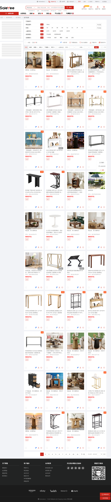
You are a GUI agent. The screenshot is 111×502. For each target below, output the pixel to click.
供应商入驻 (48, 470)
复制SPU (103, 42)
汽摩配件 (70, 13)
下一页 (83, 454)
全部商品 (23, 13)
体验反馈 (26, 481)
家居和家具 (9, 17)
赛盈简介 (4, 468)
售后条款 (26, 470)
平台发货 (49, 34)
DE (57, 27)
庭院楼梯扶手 (31, 10)
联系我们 (4, 476)
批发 (55, 37)
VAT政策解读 (27, 478)
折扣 (40, 13)
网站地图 (69, 499)
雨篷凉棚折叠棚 (45, 10)
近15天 (54, 31)
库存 (53, 47)
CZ (67, 27)
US (47, 27)
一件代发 (49, 37)
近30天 (61, 31)
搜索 (69, 7)
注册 (84, 1)
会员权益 (104, 1)
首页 (1, 17)
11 (77, 454)
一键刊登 (64, 42)
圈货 (61, 37)
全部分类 (9, 13)
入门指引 (90, 1)
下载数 (46, 47)
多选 (99, 24)
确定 (96, 47)
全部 (42, 24)
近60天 (68, 31)
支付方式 (26, 473)
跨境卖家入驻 (49, 468)
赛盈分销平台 (7, 8)
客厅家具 (18, 17)
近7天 (48, 31)
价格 (41, 47)
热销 (32, 13)
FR (62, 27)
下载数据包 (74, 42)
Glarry (48, 24)
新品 (48, 13)
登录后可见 (28, 76)
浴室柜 (59, 10)
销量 (35, 47)
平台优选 (58, 13)
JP (77, 27)
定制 (72, 37)
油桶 (38, 10)
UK (52, 27)
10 (73, 454)
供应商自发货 (57, 34)
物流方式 (26, 476)
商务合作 (47, 476)
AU (82, 27)
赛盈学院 (4, 473)
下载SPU (94, 42)
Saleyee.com (54, 499)
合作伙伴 (47, 473)
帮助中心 (97, 1)
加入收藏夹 (84, 42)
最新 (30, 47)
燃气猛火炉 (53, 10)
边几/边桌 (26, 17)
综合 (26, 47)
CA (72, 27)
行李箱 (65, 10)
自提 (67, 37)
